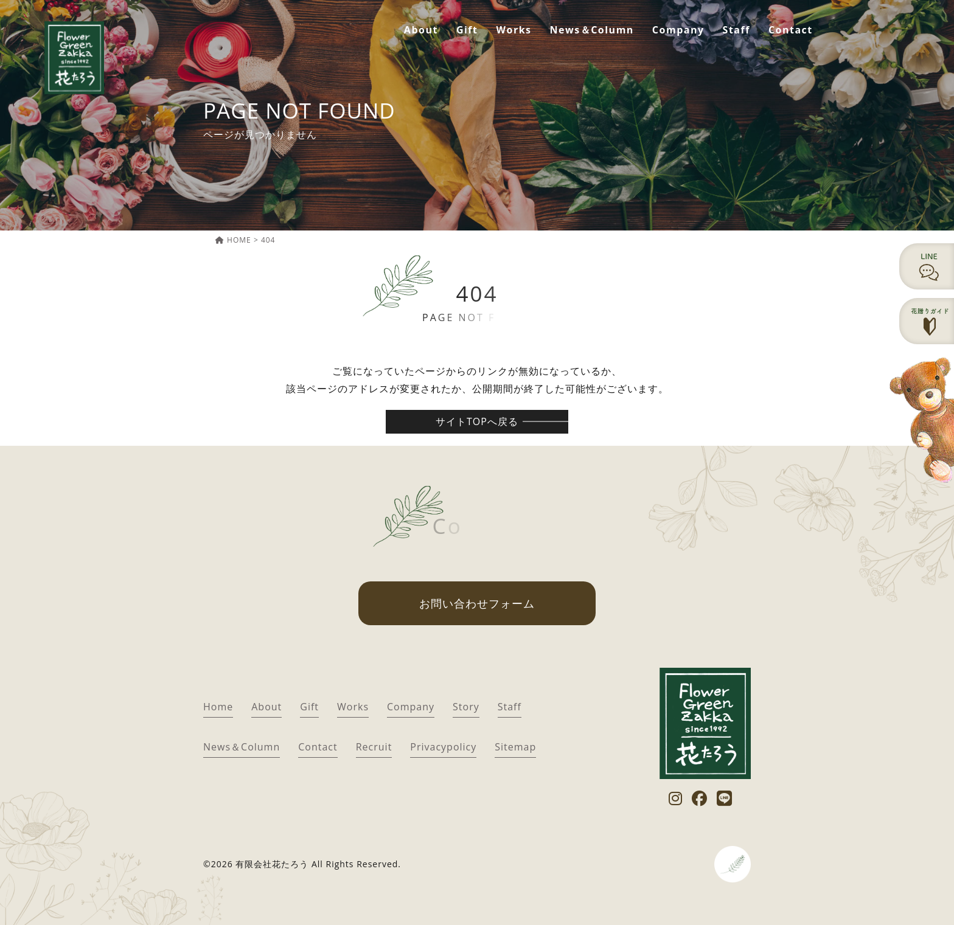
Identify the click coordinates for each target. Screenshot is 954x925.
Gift (467, 29)
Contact (790, 29)
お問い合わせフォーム (477, 603)
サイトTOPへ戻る (477, 421)
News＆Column (592, 29)
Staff (736, 29)
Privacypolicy (443, 747)
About (421, 29)
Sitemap (515, 747)
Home (218, 706)
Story (466, 706)
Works (514, 29)
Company (678, 29)
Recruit (374, 747)
